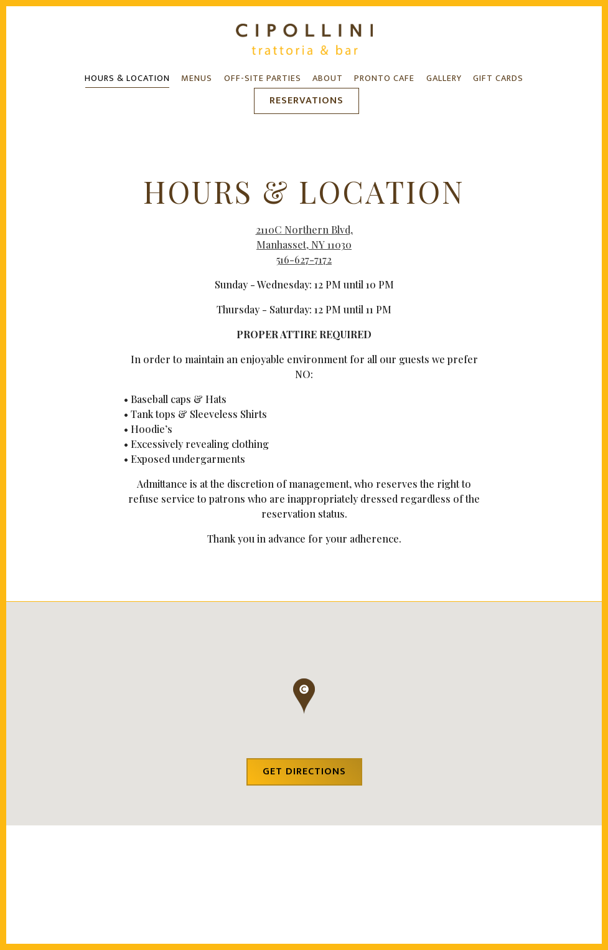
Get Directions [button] (304, 775)
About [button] (327, 78)
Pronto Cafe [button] (384, 78)
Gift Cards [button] (498, 78)
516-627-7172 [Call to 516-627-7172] (304, 260)
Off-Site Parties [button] (262, 78)
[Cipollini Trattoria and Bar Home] (304, 38)
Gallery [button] (444, 78)
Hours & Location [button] (127, 78)
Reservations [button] (306, 100)
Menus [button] (196, 78)
